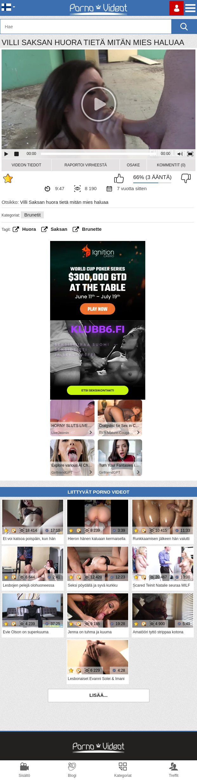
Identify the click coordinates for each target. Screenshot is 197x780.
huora (29, 229)
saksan (59, 229)
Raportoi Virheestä (85, 165)
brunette (92, 229)
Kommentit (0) (171, 165)
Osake (133, 165)
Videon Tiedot (26, 165)
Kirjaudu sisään (176, 8)
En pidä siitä (184, 178)
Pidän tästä (120, 178)
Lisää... (98, 695)
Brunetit (32, 214)
